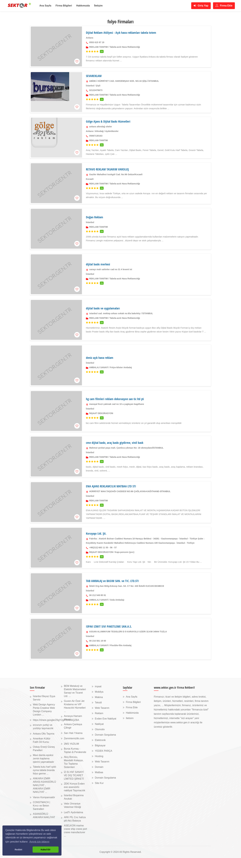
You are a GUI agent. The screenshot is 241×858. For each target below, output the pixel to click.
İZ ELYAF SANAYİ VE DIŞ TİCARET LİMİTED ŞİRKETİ (74, 775)
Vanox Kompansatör (44, 797)
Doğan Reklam (94, 217)
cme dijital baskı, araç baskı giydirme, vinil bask (114, 443)
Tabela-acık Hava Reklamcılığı (125, 47)
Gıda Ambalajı (117, 600)
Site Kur (99, 783)
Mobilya (99, 691)
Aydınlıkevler (112, 131)
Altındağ (99, 131)
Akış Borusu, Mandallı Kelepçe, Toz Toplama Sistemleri (73, 762)
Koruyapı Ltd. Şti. (96, 533)
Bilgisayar (100, 745)
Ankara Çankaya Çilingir (73, 726)
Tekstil (98, 702)
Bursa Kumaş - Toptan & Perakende (75, 750)
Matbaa (99, 772)
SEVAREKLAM (94, 76)
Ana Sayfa (45, 5)
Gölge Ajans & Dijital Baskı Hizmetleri (108, 121)
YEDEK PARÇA (103, 751)
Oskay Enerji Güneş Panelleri (44, 749)
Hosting (99, 756)
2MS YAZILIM (71, 743)
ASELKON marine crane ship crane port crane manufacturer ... (75, 830)
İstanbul (90, 85)
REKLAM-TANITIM (98, 47)
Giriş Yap (201, 5)
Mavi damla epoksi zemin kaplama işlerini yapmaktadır (43, 758)
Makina (99, 697)
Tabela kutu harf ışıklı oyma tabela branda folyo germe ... (44, 770)
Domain (99, 767)
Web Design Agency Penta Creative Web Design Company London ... (44, 709)
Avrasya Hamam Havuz (73, 718)
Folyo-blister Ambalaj (121, 367)
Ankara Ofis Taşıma (43, 733)
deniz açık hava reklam (99, 358)
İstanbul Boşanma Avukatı (74, 797)
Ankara (89, 38)
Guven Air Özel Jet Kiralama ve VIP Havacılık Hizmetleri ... (75, 706)
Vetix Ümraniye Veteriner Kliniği (72, 805)
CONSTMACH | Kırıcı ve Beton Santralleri (41, 805)
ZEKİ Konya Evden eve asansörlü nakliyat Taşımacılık (74, 787)
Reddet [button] (18, 849)
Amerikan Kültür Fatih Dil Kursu (41, 740)
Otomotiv (100, 729)
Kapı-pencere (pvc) (124, 552)
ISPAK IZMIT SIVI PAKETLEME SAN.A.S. (109, 626)
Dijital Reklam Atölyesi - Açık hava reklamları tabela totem (121, 33)
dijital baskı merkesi (98, 264)
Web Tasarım (102, 708)
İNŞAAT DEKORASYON (101, 413)
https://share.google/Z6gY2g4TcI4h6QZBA (56, 720)
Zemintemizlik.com (74, 738)
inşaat (98, 686)
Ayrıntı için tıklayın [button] (39, 841)
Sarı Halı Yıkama (73, 733)
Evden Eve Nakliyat (105, 718)
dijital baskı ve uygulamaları (103, 308)
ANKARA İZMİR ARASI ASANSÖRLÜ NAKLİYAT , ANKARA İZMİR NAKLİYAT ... (44, 785)
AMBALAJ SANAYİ (98, 367)
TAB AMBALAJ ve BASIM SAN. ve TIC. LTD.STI (112, 581)
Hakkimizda (132, 712)
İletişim (98, 5)
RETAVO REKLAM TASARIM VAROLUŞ (107, 169)
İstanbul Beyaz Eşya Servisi (44, 698)
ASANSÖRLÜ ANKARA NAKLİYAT (44, 816)
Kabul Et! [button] (45, 849)
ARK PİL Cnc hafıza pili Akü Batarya (75, 819)
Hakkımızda (83, 5)
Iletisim (130, 718)
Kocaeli (90, 179)
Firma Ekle (223, 5)
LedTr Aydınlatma (73, 812)
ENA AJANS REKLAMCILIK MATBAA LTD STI (111, 486)
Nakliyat (99, 724)
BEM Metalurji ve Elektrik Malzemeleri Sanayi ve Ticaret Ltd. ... (75, 691)
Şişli (98, 85)
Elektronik (100, 740)
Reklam (99, 713)
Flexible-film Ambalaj (121, 645)
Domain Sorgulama (105, 734)
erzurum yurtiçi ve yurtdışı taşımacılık (43, 727)
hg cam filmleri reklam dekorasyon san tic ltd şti (115, 399)
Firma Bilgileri (64, 5)
